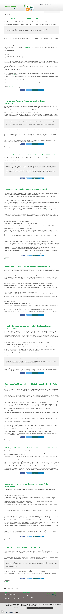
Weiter (14, 588)
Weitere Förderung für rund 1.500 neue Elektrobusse (25, 19)
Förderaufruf (13, 87)
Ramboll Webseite (7, 312)
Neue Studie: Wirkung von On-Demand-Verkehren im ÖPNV (28, 266)
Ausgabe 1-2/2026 (46, 209)
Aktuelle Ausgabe (18, 14)
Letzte (17, 588)
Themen (9, 12)
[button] (22, 90)
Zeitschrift (15, 12)
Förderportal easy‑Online (26, 47)
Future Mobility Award (31, 12)
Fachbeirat (21, 12)
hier (14, 74)
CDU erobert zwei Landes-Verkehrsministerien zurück (25, 189)
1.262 (12, 588)
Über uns (7, 592)
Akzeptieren (34, 610)
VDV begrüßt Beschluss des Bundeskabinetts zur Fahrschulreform (30, 448)
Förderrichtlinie (10, 86)
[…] (10, 599)
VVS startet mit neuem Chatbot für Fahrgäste (22, 547)
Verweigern (14, 610)
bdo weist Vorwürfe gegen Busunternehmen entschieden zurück (30, 155)
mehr (54, 610)
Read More (6, 146)
